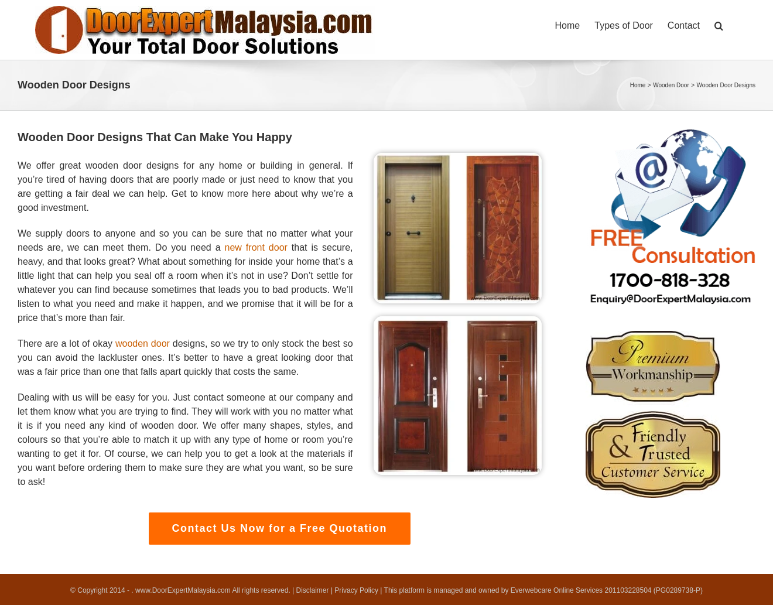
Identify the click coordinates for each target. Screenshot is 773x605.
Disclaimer (312, 590)
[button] (718, 24)
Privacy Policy (356, 590)
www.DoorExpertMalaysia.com (183, 590)
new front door (256, 247)
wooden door (142, 343)
